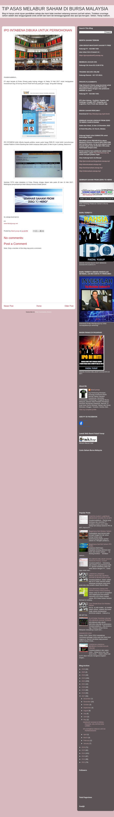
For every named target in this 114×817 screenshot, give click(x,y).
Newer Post (8, 306)
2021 (84, 684)
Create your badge (84, 426)
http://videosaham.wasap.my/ (90, 171)
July (85, 713)
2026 (84, 669)
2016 (84, 747)
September (87, 708)
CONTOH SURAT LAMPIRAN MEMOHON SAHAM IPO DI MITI (100, 517)
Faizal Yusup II (83, 420)
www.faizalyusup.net (11, 223)
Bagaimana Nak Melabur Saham (100, 531)
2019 (84, 690)
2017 (84, 696)
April (85, 734)
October (86, 704)
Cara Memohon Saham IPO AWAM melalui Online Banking (99, 589)
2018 (84, 693)
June (85, 717)
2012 (84, 759)
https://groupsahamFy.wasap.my (91, 55)
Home (39, 306)
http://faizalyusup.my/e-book (99, 114)
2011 (84, 762)
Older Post (69, 306)
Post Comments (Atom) (43, 312)
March (85, 737)
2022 (84, 681)
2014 (84, 753)
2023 (84, 678)
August (86, 710)
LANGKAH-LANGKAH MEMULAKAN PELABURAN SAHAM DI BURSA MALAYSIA (99, 575)
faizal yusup (95, 390)
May (85, 719)
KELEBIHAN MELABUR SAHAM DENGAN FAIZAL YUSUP (100, 560)
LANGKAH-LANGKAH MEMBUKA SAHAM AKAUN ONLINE (98, 646)
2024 (84, 675)
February (86, 740)
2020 (84, 687)
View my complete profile (87, 409)
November (87, 702)
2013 (84, 756)
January (86, 743)
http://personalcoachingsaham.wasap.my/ (94, 161)
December (87, 699)
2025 (84, 672)
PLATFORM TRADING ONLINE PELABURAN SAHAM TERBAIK (100, 619)
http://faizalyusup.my (101, 153)
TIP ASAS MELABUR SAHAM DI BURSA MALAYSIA (55, 8)
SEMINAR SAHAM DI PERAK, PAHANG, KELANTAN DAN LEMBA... (93, 724)
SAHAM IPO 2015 (85, 633)
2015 (84, 750)
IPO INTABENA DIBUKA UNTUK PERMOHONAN (94, 730)
